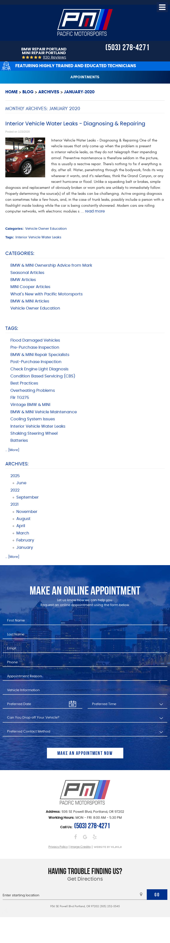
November (26, 512)
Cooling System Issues (32, 419)
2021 (14, 505)
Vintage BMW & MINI (30, 405)
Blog (28, 92)
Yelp (95, 837)
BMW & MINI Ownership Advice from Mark (51, 266)
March (22, 533)
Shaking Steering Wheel (34, 434)
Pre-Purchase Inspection (34, 348)
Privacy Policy (58, 846)
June (21, 483)
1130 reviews (54, 57)
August (23, 519)
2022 (14, 490)
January (24, 548)
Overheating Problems (32, 391)
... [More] (12, 450)
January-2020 (79, 92)
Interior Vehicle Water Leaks (38, 237)
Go (157, 894)
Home (11, 92)
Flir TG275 (19, 398)
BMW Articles (23, 280)
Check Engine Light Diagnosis (39, 369)
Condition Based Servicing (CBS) (42, 376)
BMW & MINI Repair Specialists (39, 355)
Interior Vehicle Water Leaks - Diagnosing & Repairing (75, 123)
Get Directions (85, 879)
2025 (15, 476)
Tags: (11, 328)
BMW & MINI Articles (29, 301)
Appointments (85, 77)
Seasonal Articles (27, 273)
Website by (107, 847)
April (20, 526)
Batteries (19, 441)
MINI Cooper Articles (30, 287)
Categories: (19, 253)
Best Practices (24, 383)
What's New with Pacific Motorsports (46, 294)
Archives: (16, 464)
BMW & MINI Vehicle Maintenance (43, 412)
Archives (48, 92)
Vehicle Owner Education (46, 228)
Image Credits (80, 846)
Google (85, 837)
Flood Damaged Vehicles (35, 340)
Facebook (75, 837)
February (25, 540)
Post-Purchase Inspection (36, 362)
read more (95, 211)
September (27, 497)
